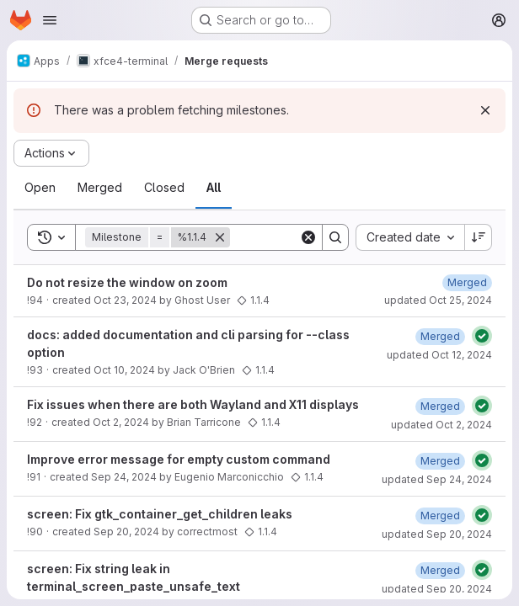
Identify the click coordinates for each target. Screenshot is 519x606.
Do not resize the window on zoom (127, 282)
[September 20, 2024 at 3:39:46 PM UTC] (440, 570)
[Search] (335, 237)
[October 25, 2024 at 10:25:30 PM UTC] (467, 282)
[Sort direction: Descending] (478, 237)
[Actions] (51, 153)
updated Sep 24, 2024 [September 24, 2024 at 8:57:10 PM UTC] (437, 479)
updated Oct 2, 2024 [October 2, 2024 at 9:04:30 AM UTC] (441, 424)
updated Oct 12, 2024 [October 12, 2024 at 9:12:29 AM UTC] (439, 354)
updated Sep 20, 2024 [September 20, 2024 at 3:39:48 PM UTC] (437, 588)
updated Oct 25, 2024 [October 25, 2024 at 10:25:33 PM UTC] (438, 300)
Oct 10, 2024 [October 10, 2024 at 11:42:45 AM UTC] (124, 370)
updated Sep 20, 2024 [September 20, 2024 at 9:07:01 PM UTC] (437, 534)
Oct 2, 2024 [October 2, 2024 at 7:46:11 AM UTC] (121, 422)
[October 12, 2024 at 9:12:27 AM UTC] (440, 336)
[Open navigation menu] (49, 20)
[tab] (40, 188)
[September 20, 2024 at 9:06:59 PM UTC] (440, 515)
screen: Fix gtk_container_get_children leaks (159, 514)
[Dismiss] (485, 110)
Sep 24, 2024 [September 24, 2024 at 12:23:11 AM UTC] (124, 476)
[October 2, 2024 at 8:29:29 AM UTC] (440, 406)
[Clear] (308, 237)
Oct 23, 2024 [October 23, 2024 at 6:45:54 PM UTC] (125, 300)
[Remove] (220, 237)
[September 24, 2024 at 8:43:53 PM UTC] (440, 461)
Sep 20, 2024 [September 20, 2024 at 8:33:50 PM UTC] (126, 531)
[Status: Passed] (482, 336)
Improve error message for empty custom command (178, 459)
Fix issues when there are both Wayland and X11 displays (193, 404)
